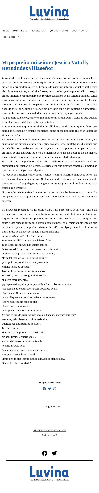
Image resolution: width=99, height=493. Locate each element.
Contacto (9, 36)
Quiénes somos (59, 30)
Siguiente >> (53, 406)
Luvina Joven (80, 30)
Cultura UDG (49, 434)
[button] (19, 37)
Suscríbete (20, 30)
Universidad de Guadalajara (49, 430)
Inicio (6, 30)
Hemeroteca (38, 30)
